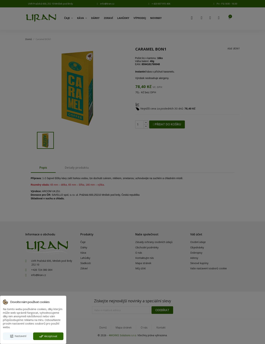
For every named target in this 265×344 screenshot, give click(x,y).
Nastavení (18, 336)
